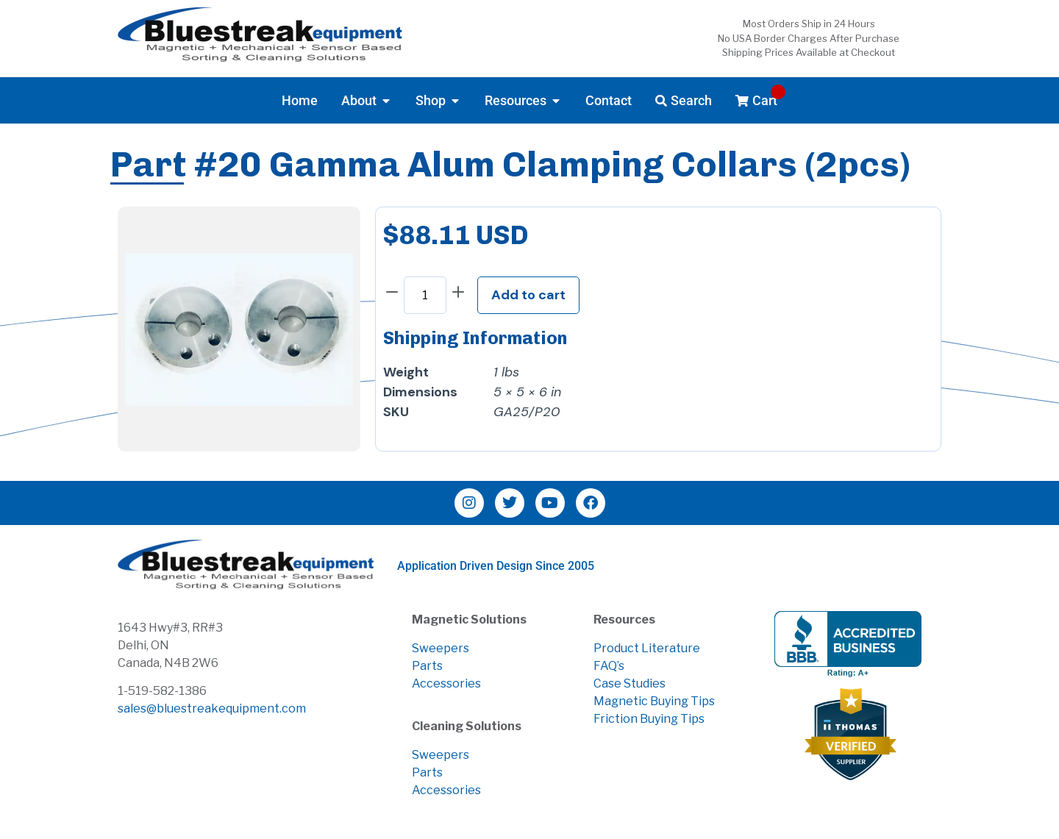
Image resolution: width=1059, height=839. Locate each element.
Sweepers (440, 648)
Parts (427, 666)
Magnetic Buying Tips (654, 701)
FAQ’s (608, 666)
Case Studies (629, 683)
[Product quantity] (425, 295)
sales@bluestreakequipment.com (212, 708)
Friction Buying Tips (649, 719)
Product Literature (646, 648)
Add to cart (528, 295)
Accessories (446, 683)
